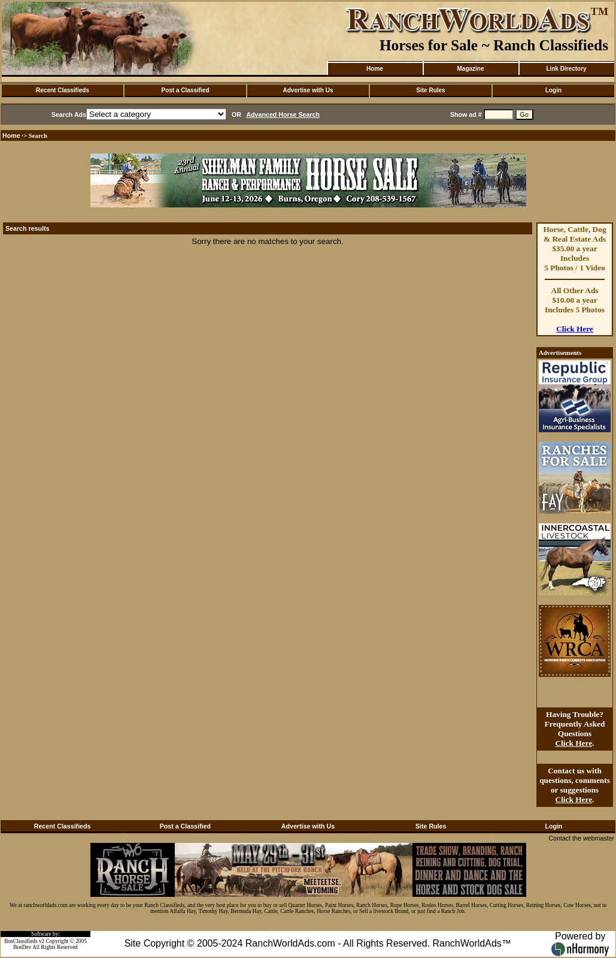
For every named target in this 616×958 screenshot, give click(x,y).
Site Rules (430, 90)
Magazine (470, 68)
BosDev (22, 947)
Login (553, 90)
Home (374, 68)
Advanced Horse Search (283, 114)
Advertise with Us (308, 90)
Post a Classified (185, 90)
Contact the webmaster (581, 838)
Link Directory (566, 68)
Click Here (574, 328)
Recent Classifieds (62, 90)
